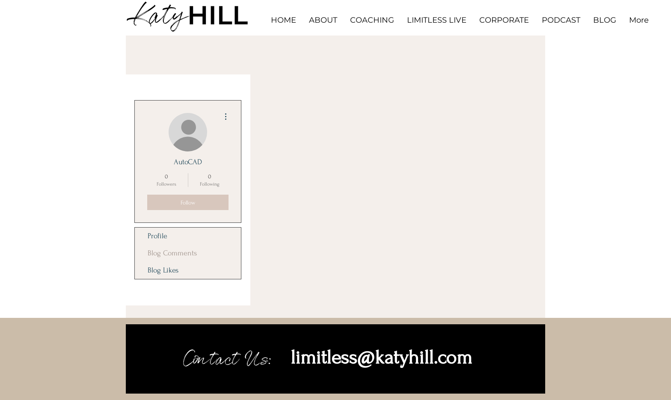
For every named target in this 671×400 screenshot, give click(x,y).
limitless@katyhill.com (381, 358)
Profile (157, 236)
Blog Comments (172, 253)
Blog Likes (163, 270)
